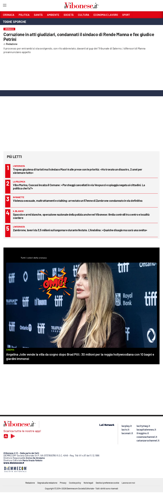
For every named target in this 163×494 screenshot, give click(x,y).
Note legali (88, 483)
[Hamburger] (5, 6)
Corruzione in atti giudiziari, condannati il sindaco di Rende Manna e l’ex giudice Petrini (78, 37)
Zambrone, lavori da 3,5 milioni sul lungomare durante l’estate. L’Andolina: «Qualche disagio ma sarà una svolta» (80, 230)
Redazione (30, 483)
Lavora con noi (128, 483)
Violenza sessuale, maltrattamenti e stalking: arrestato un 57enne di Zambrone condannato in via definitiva (77, 200)
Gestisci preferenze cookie (107, 483)
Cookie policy (75, 483)
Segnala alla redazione (47, 483)
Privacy (63, 483)
